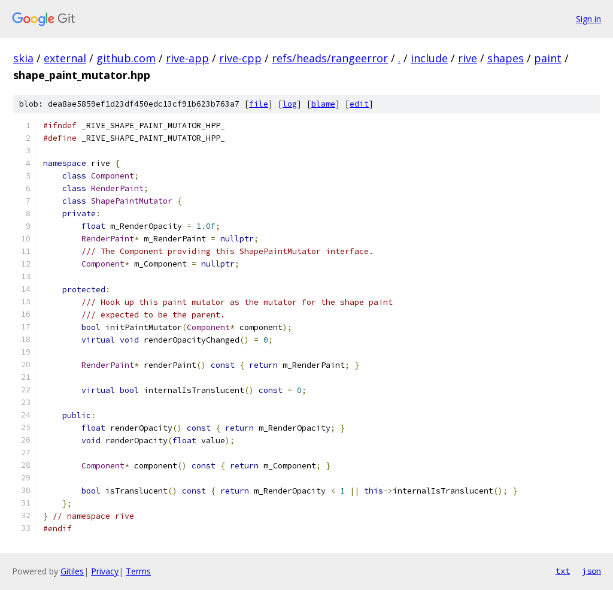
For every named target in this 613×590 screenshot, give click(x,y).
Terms (138, 571)
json (591, 570)
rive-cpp (240, 58)
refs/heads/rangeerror (330, 58)
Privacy (105, 571)
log (290, 104)
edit (359, 104)
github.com (126, 58)
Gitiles (72, 571)
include (429, 58)
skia (23, 58)
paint (548, 58)
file (258, 104)
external (65, 58)
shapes (505, 58)
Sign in (588, 19)
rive (467, 58)
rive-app (187, 58)
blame (323, 104)
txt (563, 570)
